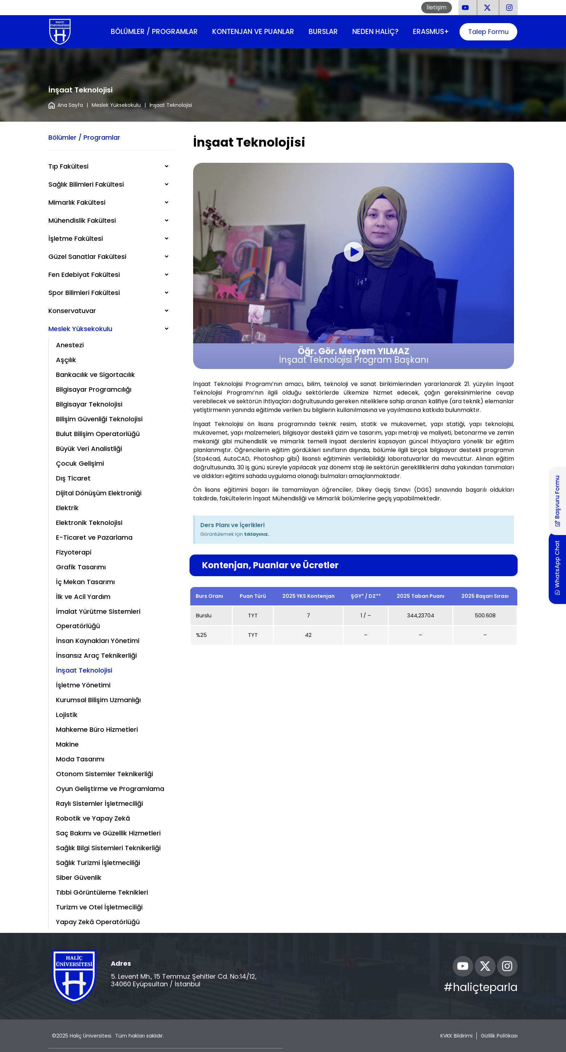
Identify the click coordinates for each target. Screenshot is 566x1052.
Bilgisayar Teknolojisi (89, 404)
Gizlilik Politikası (499, 1035)
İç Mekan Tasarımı (85, 581)
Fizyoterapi (73, 552)
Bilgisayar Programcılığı (93, 389)
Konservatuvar (72, 310)
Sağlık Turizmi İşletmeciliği (98, 862)
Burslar (323, 31)
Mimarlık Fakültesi (76, 202)
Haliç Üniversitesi (90, 1035)
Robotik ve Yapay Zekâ (93, 818)
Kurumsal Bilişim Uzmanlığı (98, 699)
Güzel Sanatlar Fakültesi (87, 256)
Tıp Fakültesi (68, 166)
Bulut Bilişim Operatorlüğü (98, 433)
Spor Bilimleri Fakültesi (84, 292)
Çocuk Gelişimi (80, 463)
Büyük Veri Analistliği (89, 448)
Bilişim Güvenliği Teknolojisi (99, 418)
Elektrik (67, 507)
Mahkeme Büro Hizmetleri (97, 729)
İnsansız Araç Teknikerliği (96, 655)
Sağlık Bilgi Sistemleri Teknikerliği (108, 847)
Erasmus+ (431, 31)
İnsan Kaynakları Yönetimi (97, 640)
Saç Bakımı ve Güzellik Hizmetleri (108, 833)
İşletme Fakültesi (75, 238)
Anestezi (70, 344)
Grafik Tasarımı (81, 566)
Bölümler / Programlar (154, 31)
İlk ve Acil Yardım (83, 596)
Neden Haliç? (375, 31)
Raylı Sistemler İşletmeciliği (99, 803)
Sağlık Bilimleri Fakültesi (86, 184)
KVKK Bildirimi (456, 1035)
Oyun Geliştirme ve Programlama (110, 788)
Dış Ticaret (73, 478)
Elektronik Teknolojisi (89, 522)
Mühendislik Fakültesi (82, 220)
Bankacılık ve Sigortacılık (95, 374)
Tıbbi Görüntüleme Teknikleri (102, 892)
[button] (353, 253)
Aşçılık (66, 359)
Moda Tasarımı (80, 759)
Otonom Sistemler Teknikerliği (104, 773)
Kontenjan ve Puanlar (253, 31)
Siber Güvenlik (78, 877)
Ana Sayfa (65, 105)
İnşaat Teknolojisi (84, 670)
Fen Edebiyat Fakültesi (84, 274)
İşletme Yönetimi (83, 685)
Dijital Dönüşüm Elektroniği (99, 492)
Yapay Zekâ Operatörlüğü (98, 921)
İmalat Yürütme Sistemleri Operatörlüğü (98, 618)
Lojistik (67, 714)
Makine (67, 744)
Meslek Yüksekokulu (116, 105)
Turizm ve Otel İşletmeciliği (99, 907)
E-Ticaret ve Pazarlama (94, 537)
